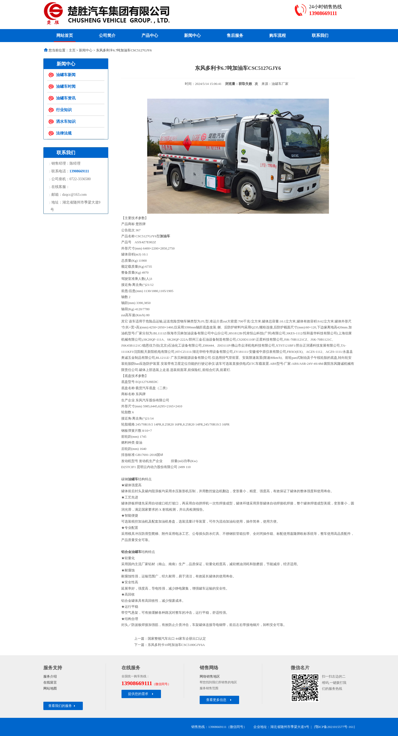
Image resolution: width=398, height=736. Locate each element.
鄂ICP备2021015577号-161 (334, 727)
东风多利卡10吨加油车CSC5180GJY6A (176, 645)
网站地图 (50, 688)
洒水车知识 (66, 121)
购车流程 (277, 35)
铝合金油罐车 (131, 552)
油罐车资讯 (66, 98)
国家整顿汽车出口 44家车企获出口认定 (177, 638)
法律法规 (64, 133)
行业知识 (64, 110)
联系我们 (320, 35)
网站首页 (64, 35)
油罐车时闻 (66, 86)
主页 (72, 50)
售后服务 (235, 35)
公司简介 (107, 35)
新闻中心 (192, 35)
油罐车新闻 (66, 75)
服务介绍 (50, 676)
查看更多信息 (219, 700)
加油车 (165, 236)
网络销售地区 (210, 676)
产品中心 (149, 35)
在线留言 (50, 682)
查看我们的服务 (62, 706)
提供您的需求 (141, 694)
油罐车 (133, 479)
